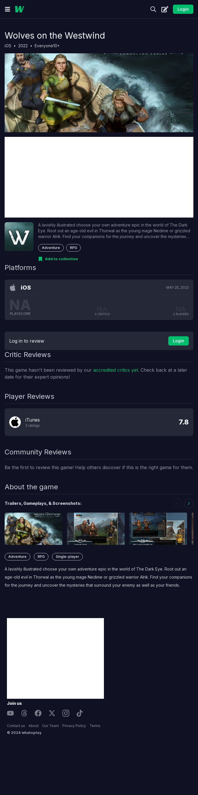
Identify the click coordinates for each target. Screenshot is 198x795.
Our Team (50, 726)
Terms (94, 726)
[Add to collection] (58, 259)
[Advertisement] (99, 177)
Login (183, 9)
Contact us (16, 726)
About (34, 726)
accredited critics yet (115, 370)
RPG (73, 248)
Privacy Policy (74, 726)
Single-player (67, 556)
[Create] (165, 9)
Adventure (51, 248)
